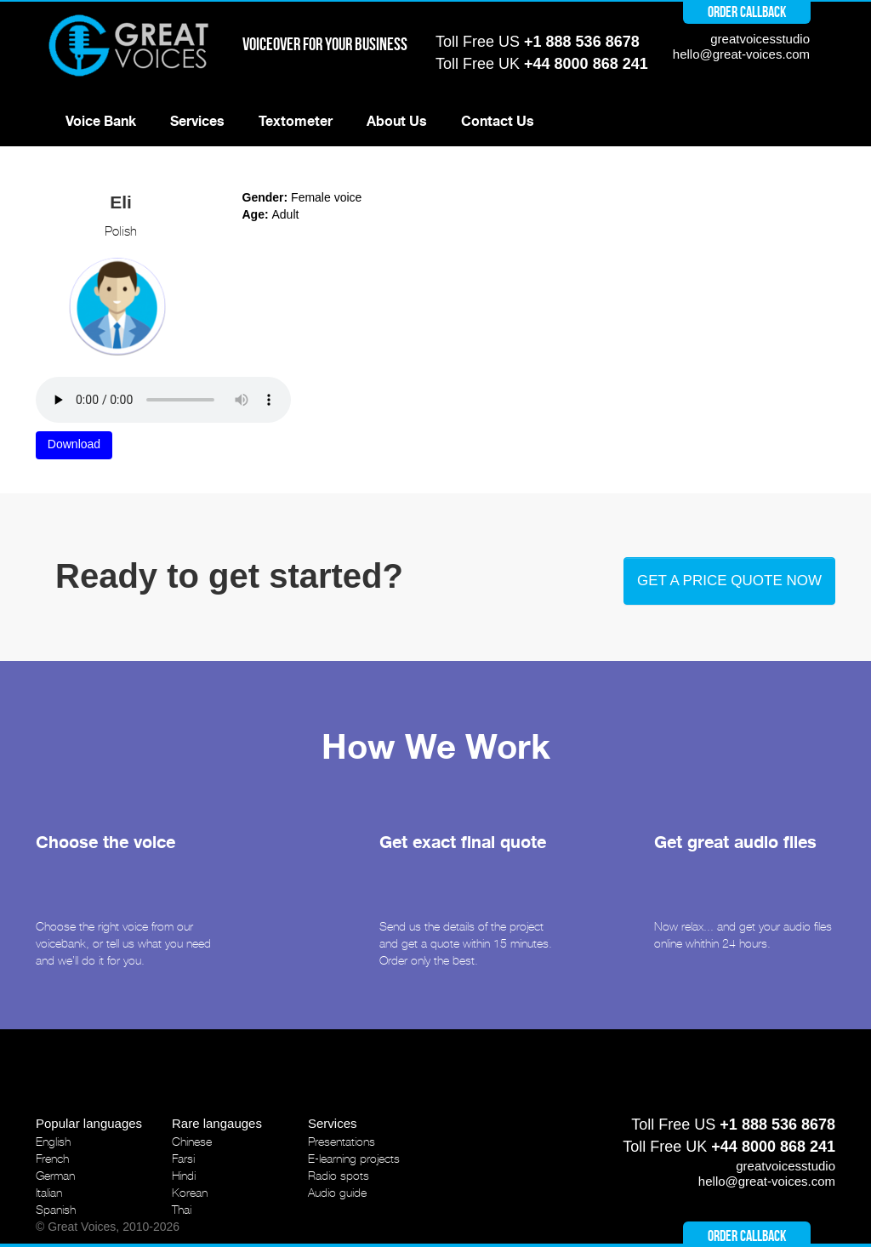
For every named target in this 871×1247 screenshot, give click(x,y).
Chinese (192, 1141)
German (55, 1175)
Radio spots (338, 1175)
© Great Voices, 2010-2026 (107, 1226)
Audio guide (337, 1192)
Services (197, 121)
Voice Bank (100, 121)
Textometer (296, 121)
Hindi (184, 1175)
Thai (181, 1209)
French (52, 1158)
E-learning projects (354, 1158)
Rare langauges (217, 1123)
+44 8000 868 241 (586, 63)
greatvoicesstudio (760, 38)
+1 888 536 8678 (582, 41)
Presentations (341, 1141)
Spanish (56, 1209)
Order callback (747, 11)
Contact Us (497, 121)
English (53, 1141)
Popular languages (89, 1123)
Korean (190, 1192)
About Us (397, 121)
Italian (49, 1192)
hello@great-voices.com (741, 54)
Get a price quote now (729, 580)
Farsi (183, 1158)
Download (74, 444)
